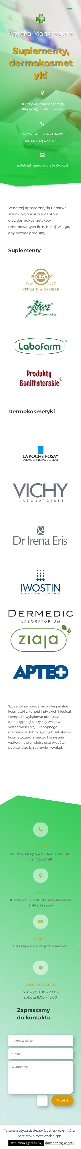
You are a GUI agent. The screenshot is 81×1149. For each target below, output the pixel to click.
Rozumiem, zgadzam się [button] (26, 1143)
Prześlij (62, 1100)
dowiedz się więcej (59, 1143)
